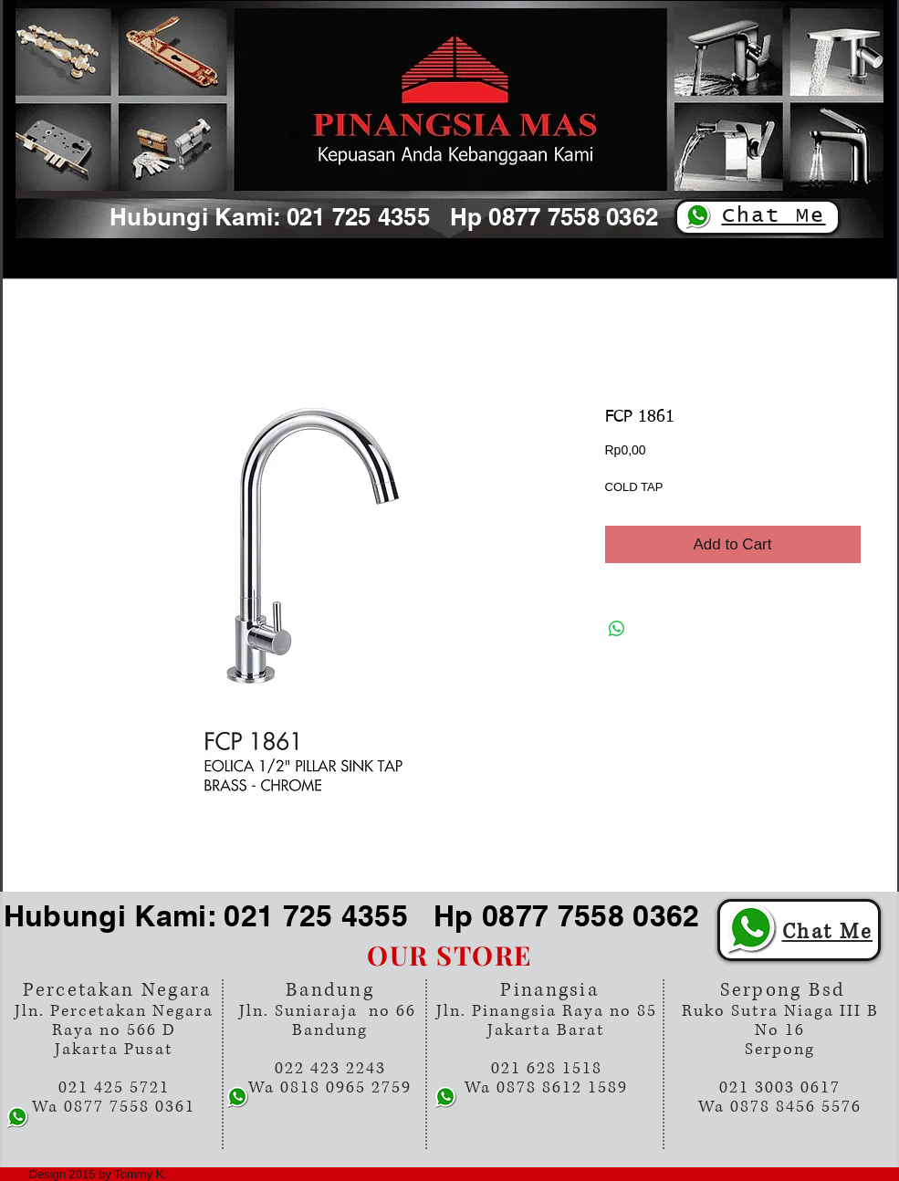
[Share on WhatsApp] (617, 629)
